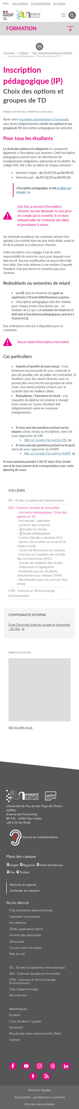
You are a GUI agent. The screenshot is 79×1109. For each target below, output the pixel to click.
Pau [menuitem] (12, 872)
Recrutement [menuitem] (18, 995)
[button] (67, 28)
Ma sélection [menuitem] (17, 923)
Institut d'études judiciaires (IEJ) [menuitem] (40, 537)
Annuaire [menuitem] (16, 941)
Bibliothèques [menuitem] (18, 1009)
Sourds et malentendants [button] (33, 837)
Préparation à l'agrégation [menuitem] (36, 567)
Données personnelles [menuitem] (40, 1104)
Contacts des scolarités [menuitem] (34, 525)
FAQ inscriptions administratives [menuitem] (31, 910)
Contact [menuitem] (14, 1040)
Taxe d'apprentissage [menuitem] (23, 989)
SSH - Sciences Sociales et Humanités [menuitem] (34, 973)
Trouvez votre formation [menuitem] (25, 948)
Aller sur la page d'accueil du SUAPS (47, 453)
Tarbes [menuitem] (24, 872)
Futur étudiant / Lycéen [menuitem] (25, 1021)
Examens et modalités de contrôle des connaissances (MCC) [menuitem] (41, 556)
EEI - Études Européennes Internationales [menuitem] (37, 967)
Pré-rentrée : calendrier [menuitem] (34, 521)
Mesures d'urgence (23, 885)
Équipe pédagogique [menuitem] (34, 533)
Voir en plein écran (20, 727)
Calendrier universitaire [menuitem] (24, 917)
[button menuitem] (72, 15)
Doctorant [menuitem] (16, 1027)
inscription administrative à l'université (43, 119)
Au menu (59, 3)
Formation (9, 52)
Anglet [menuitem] (14, 865)
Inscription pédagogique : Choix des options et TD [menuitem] (42, 514)
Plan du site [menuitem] (17, 954)
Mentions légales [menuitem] (39, 1090)
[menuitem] (39, 500)
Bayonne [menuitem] (29, 865)
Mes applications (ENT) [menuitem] (26, 929)
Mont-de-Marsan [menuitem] (51, 865)
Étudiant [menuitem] (14, 1015)
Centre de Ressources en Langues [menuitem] (42, 550)
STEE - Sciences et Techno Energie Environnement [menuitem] (32, 981)
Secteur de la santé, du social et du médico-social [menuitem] (41, 544)
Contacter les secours (25, 890)
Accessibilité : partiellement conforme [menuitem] (39, 1097)
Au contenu (20, 3)
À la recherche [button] (40, 3)
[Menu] (63, 15)
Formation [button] (21, 28)
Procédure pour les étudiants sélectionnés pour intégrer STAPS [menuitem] (39, 573)
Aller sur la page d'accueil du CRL (45, 440)
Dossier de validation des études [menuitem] (41, 563)
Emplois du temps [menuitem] (33, 529)
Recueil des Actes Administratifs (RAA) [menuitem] (35, 1033)
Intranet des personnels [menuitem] (25, 935)
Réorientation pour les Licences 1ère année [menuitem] (42, 582)
